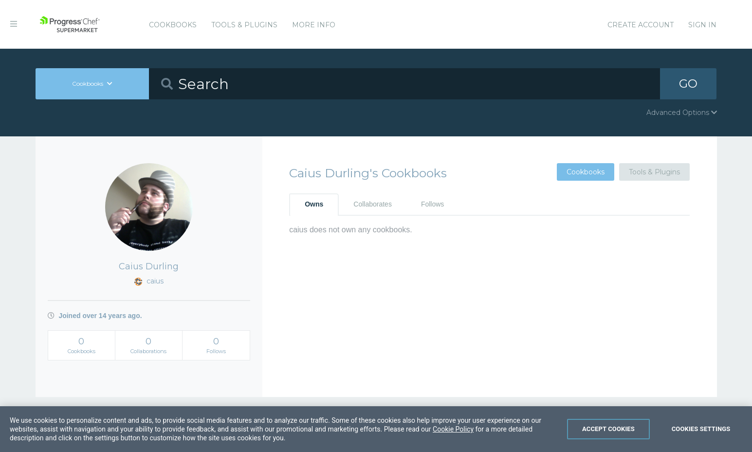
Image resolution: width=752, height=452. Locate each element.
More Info (313, 24)
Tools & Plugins (244, 24)
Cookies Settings (701, 440)
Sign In (702, 24)
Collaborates (372, 204)
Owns (314, 204)
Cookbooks (173, 24)
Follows (432, 204)
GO (688, 83)
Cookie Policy (453, 441)
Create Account (640, 24)
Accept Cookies (608, 440)
